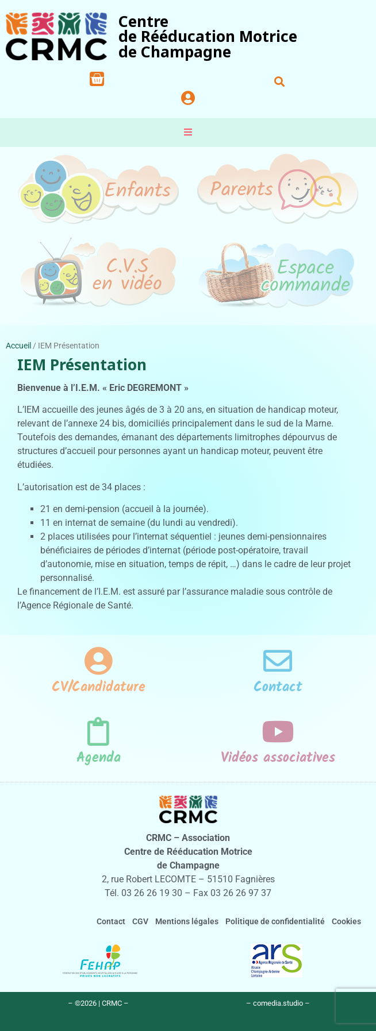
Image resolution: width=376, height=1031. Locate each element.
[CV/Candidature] (98, 660)
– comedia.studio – (278, 1003)
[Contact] (277, 660)
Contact (278, 687)
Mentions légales (186, 922)
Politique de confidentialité (275, 922)
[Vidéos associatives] (277, 731)
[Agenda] (98, 731)
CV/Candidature (98, 687)
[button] (279, 81)
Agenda (98, 758)
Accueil (18, 345)
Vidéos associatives (278, 758)
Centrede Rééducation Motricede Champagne (207, 36)
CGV (140, 922)
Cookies (346, 922)
